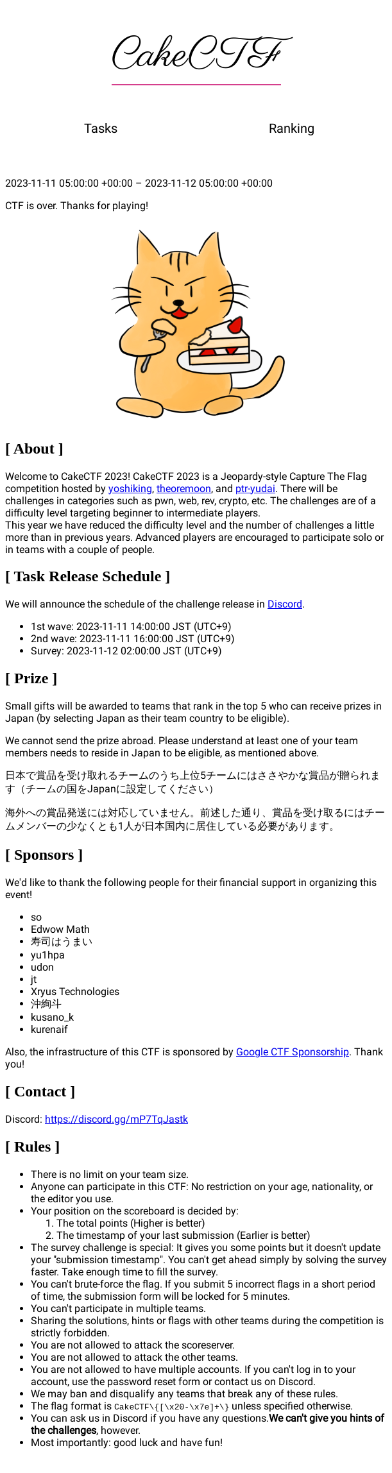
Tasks (100, 128)
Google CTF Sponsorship (292, 1052)
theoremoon (184, 488)
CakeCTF (196, 56)
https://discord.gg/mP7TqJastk (116, 1119)
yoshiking (130, 488)
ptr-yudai (255, 488)
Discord (285, 604)
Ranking (291, 128)
